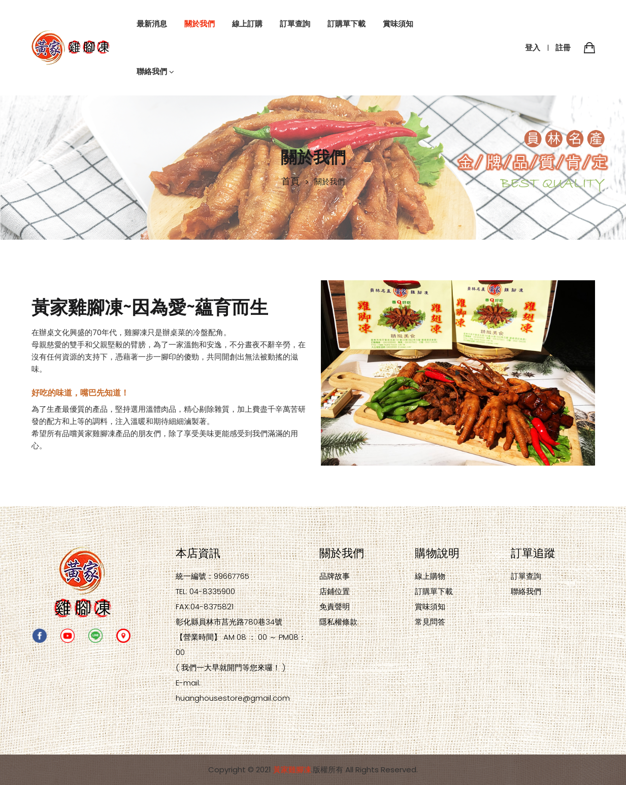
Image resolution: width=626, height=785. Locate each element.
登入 (532, 47)
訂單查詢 (526, 576)
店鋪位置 (334, 591)
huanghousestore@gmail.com (233, 698)
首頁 (290, 180)
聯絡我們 (526, 591)
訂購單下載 (434, 591)
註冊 (563, 47)
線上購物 (430, 576)
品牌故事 (334, 576)
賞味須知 (430, 606)
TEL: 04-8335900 (205, 591)
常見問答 (430, 621)
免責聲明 (334, 606)
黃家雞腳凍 (292, 769)
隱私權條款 (338, 621)
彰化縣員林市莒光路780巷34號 (229, 621)
